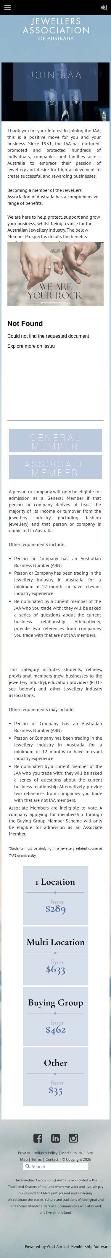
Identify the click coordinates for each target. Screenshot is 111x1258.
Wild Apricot (58, 1246)
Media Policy (71, 1152)
